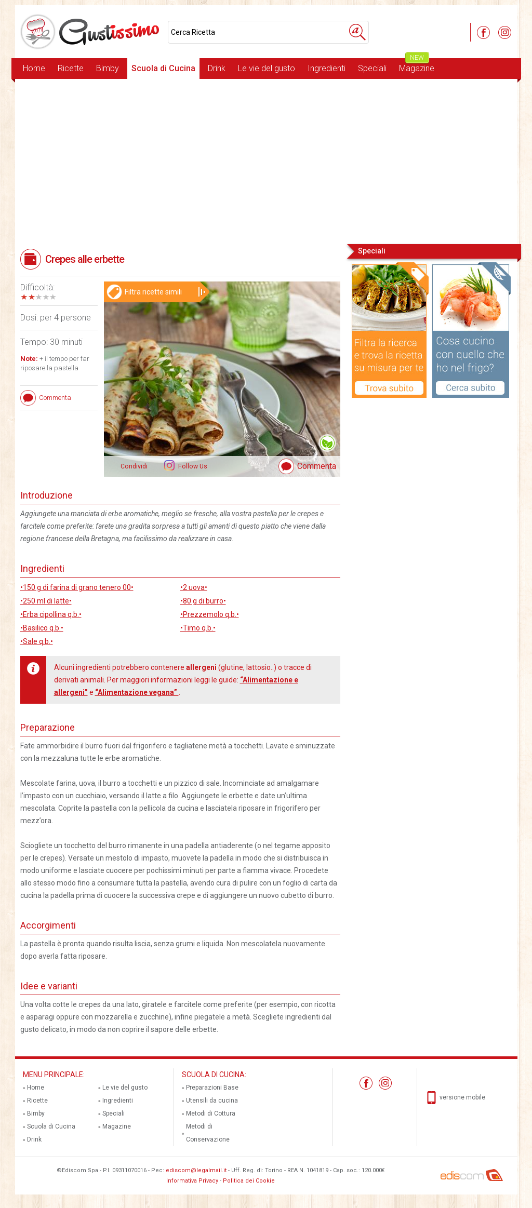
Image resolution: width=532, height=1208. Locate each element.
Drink (216, 68)
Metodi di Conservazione (208, 1133)
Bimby (107, 68)
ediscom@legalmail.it (196, 1170)
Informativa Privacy (192, 1180)
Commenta (316, 466)
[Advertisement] (266, 160)
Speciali (372, 68)
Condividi (134, 466)
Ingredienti (326, 68)
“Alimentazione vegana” (137, 692)
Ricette (71, 68)
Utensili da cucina (212, 1100)
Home (34, 68)
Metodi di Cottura (210, 1113)
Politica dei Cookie (249, 1180)
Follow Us (192, 466)
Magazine (416, 65)
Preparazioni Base (212, 1087)
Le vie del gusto (266, 68)
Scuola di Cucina (163, 68)
